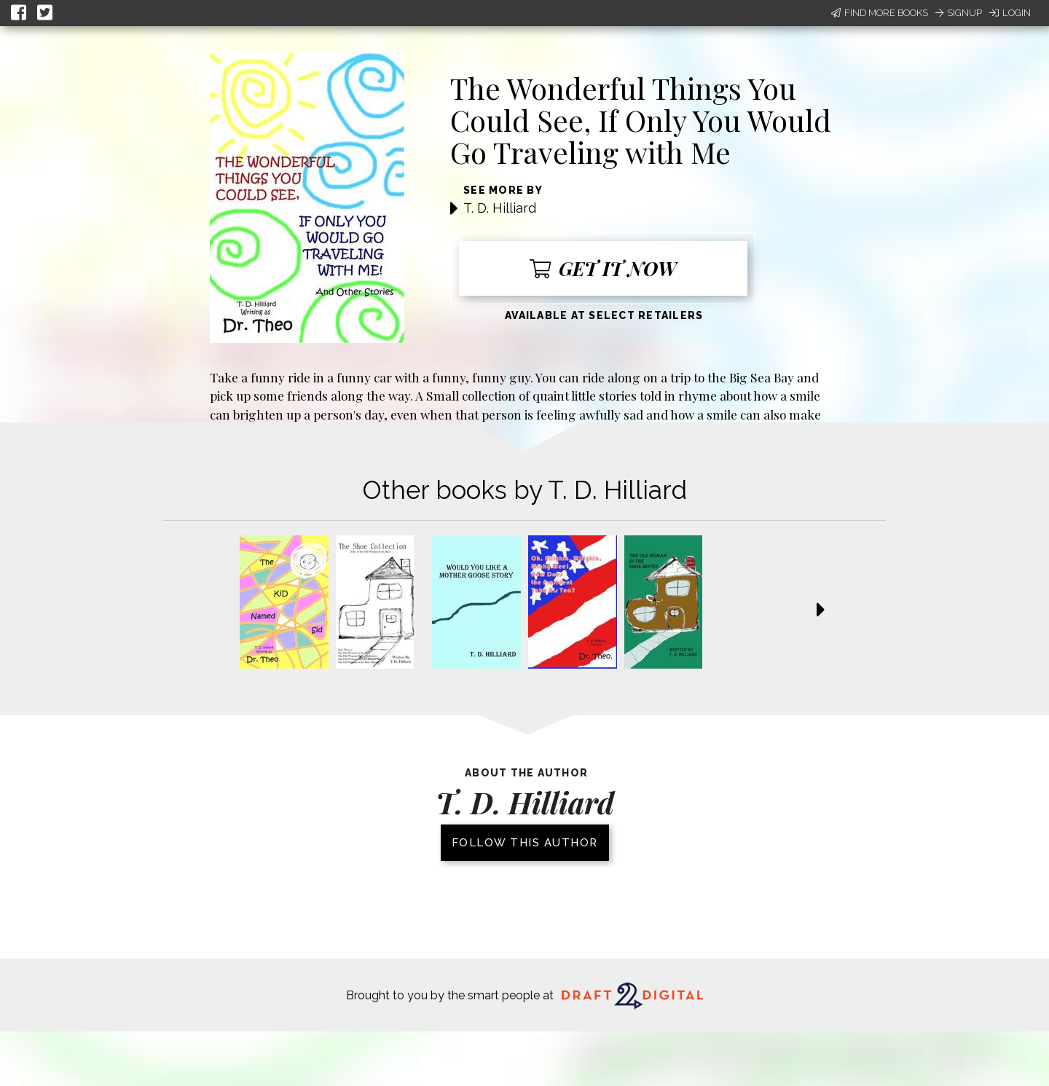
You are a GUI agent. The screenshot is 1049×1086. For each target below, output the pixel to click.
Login (1010, 12)
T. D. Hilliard (499, 208)
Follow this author (525, 842)
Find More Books (879, 12)
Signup (958, 12)
